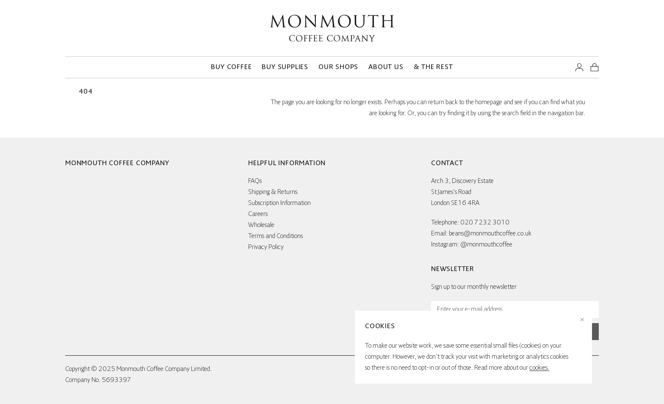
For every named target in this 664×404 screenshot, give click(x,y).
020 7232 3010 (484, 222)
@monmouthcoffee (486, 244)
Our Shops (338, 67)
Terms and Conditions (275, 236)
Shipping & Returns (272, 192)
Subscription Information (279, 203)
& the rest (433, 67)
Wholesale (261, 225)
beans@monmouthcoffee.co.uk (490, 233)
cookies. (539, 368)
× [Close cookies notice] (582, 320)
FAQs (255, 181)
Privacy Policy (266, 247)
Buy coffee (231, 67)
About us (385, 67)
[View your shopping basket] (594, 67)
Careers (258, 214)
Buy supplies (285, 67)
